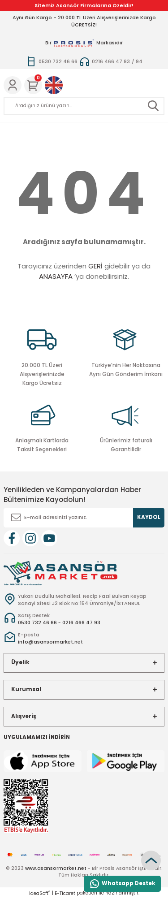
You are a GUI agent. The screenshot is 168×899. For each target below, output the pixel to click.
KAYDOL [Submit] (148, 517)
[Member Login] (13, 85)
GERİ (95, 266)
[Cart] (33, 85)
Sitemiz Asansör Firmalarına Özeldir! (84, 5)
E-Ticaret (65, 893)
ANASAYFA (56, 276)
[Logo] (60, 572)
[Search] (84, 106)
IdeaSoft (39, 893)
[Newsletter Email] (84, 517)
